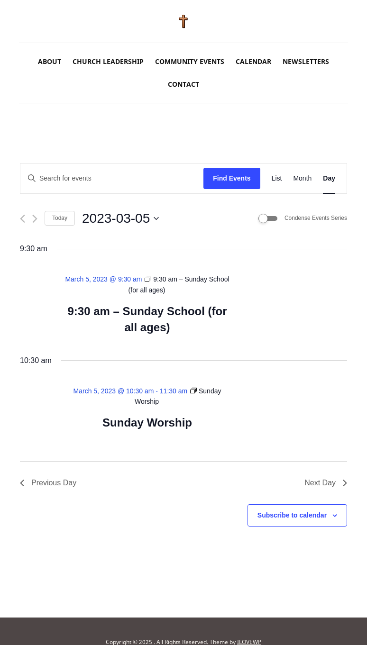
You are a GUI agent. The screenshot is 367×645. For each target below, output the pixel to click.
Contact (183, 84)
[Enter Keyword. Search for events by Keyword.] (111, 178)
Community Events (189, 61)
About (49, 61)
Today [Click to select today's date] (59, 218)
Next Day (325, 483)
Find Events (231, 178)
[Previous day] (22, 218)
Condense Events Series (315, 218)
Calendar (253, 61)
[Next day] (34, 218)
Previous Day (48, 483)
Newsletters (306, 61)
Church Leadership (108, 61)
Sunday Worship (147, 422)
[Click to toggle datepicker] (120, 218)
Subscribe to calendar (292, 515)
